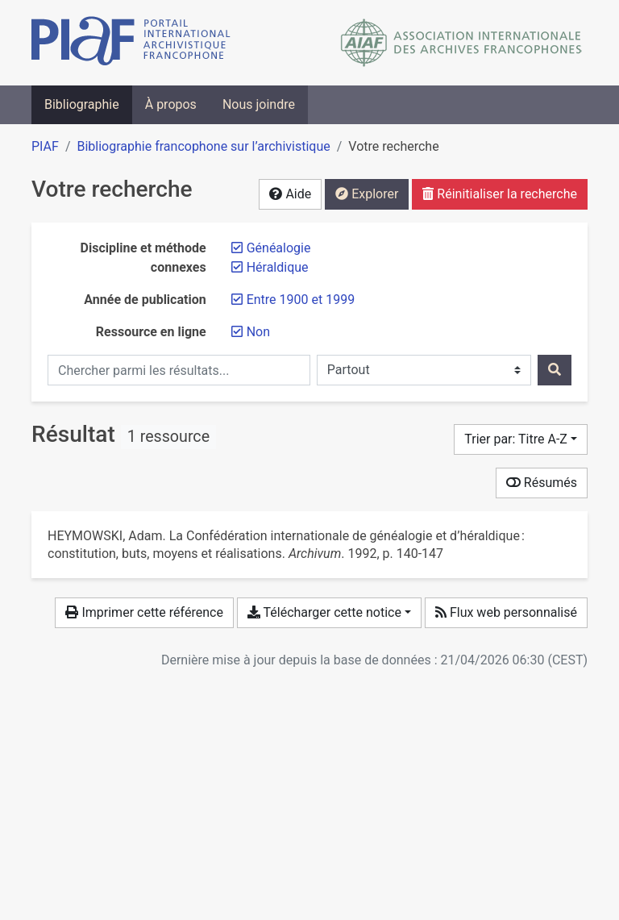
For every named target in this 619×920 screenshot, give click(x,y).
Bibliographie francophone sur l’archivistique (203, 146)
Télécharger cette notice (324, 612)
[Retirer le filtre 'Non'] (258, 331)
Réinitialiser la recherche (499, 194)
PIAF (45, 146)
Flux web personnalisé (506, 612)
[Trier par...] (521, 439)
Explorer (366, 194)
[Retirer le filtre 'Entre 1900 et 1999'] (301, 299)
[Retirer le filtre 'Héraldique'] (278, 267)
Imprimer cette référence (143, 612)
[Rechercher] (554, 370)
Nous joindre (258, 104)
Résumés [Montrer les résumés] (541, 482)
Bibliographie (81, 104)
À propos (171, 104)
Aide (290, 194)
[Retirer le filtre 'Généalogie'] (279, 248)
